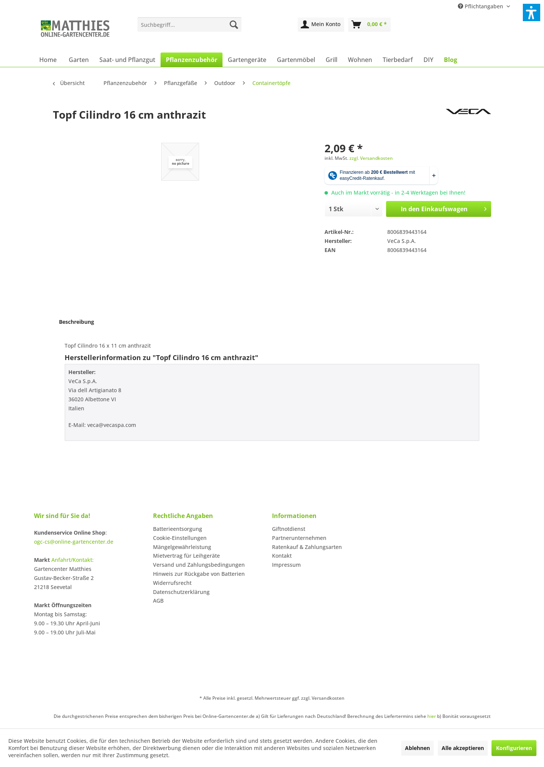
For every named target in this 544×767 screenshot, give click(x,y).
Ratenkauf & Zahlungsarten (307, 547)
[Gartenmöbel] (296, 60)
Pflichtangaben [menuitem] (481, 6)
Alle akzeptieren (463, 748)
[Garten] (78, 60)
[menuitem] (189, 24)
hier (431, 716)
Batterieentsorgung (177, 528)
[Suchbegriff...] (189, 24)
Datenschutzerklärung (181, 591)
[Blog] (450, 60)
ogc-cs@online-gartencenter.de (73, 541)
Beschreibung (76, 321)
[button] (531, 12)
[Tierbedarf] (397, 60)
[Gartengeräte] (247, 60)
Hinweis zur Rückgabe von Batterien (199, 573)
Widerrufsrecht (172, 582)
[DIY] (428, 60)
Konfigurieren (514, 748)
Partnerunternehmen (299, 537)
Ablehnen (417, 748)
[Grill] (331, 60)
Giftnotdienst (288, 528)
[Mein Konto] (321, 24)
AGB (158, 600)
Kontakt (282, 555)
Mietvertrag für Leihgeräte (186, 555)
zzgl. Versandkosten (371, 158)
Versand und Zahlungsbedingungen (199, 564)
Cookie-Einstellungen (180, 537)
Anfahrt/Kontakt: (72, 559)
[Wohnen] (360, 60)
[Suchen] (234, 24)
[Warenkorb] (369, 24)
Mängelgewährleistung (182, 547)
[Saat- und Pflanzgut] (127, 60)
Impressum (286, 564)
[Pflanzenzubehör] (192, 60)
